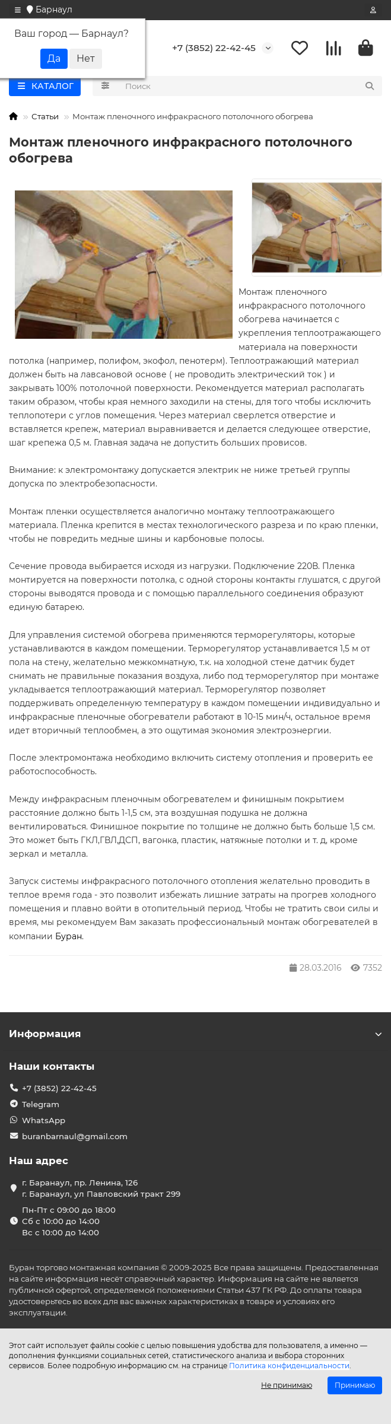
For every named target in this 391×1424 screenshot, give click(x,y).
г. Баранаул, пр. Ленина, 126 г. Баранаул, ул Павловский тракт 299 (101, 1188)
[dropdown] (18, 10)
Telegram (40, 1104)
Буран (68, 936)
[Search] (250, 86)
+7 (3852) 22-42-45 (214, 47)
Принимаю (355, 1385)
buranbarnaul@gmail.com (75, 1136)
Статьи (45, 116)
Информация (195, 1034)
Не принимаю (286, 1385)
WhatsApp (43, 1120)
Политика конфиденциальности (289, 1365)
